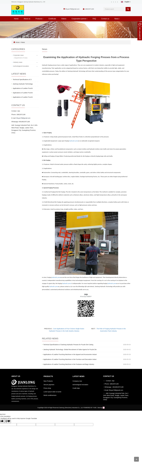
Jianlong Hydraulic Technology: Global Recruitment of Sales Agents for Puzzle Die (70, 349)
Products (39, 19)
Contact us (105, 19)
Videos (63, 19)
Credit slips (76, 388)
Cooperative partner (79, 19)
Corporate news (18, 55)
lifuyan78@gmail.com (72, 9)
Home (16, 19)
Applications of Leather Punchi (23, 88)
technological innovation (21, 66)
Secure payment (49, 384)
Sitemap (99, 407)
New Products (48, 381)
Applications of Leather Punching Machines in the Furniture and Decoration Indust (69, 359)
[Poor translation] (7, 421)
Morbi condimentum (50, 395)
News (117, 19)
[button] (119, 19)
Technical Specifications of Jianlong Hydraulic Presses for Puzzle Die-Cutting (68, 344)
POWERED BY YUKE (90, 407)
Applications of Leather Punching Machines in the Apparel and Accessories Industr (70, 354)
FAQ (94, 19)
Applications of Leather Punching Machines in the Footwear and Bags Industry (68, 364)
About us (27, 19)
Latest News (78, 376)
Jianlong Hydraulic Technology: (23, 84)
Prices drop (47, 388)
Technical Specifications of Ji (22, 79)
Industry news (17, 62)
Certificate (52, 19)
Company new (77, 381)
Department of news (20, 58)
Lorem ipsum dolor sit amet (52, 392)
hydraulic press (73, 141)
